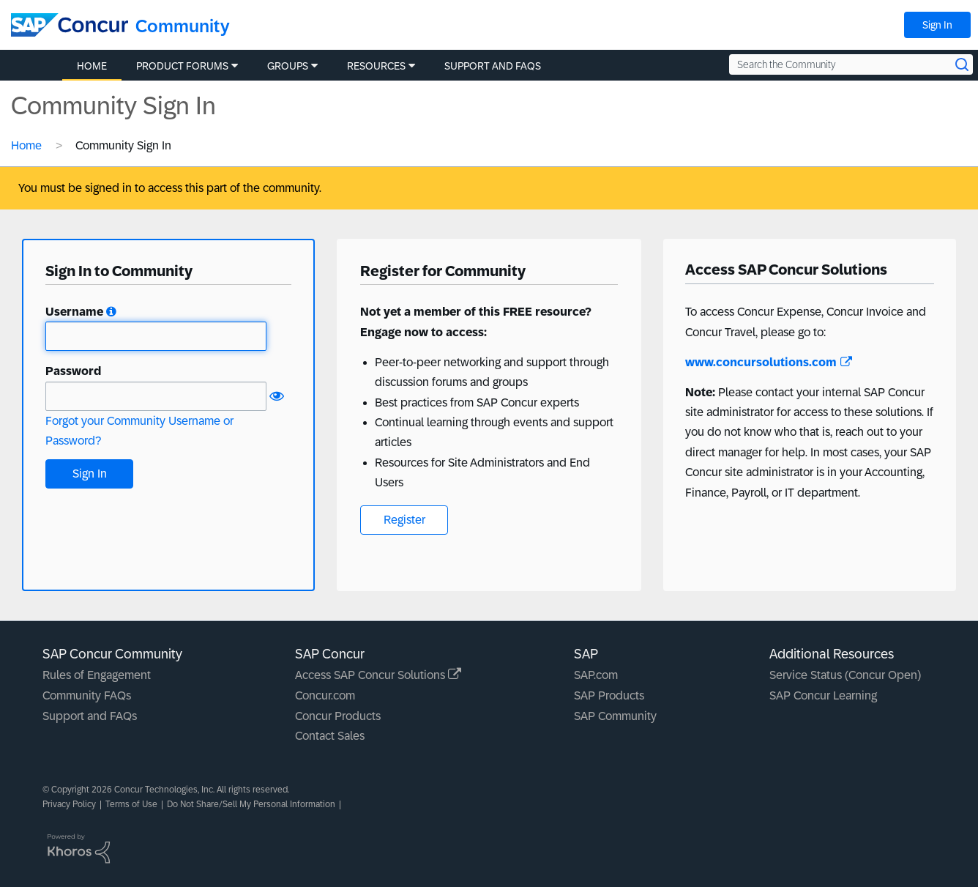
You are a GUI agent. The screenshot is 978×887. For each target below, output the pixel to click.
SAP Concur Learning (823, 695)
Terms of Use (131, 804)
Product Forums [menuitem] (182, 66)
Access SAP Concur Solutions (378, 675)
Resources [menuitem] (376, 66)
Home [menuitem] (92, 66)
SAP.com (596, 675)
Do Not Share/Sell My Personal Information (251, 804)
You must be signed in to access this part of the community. (169, 188)
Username (74, 311)
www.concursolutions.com (768, 362)
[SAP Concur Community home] (69, 25)
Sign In (937, 25)
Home (26, 145)
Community (182, 26)
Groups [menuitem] (287, 66)
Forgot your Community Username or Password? (139, 431)
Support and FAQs (89, 716)
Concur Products (338, 716)
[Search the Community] (851, 64)
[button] (111, 311)
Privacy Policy (69, 804)
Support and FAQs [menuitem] (492, 66)
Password (73, 371)
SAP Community (615, 716)
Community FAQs (86, 695)
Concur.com (325, 695)
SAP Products (609, 695)
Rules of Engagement (96, 675)
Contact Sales (330, 736)
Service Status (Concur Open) (845, 675)
